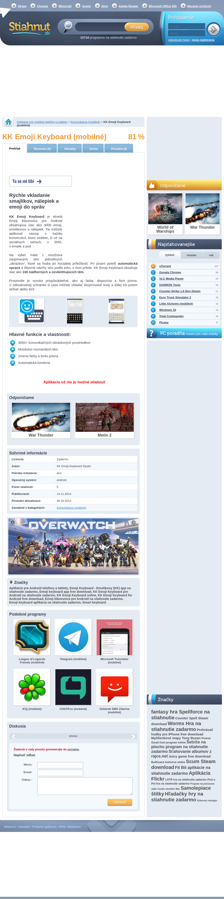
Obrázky (70, 148)
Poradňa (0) (119, 148)
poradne (73, 749)
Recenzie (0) (42, 148)
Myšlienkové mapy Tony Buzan (176, 738)
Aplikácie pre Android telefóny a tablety (38, 588)
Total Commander (171, 316)
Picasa (163, 322)
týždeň (169, 255)
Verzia (93, 148)
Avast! (86, 6)
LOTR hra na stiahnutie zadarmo (186, 779)
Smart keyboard (94, 602)
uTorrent (165, 266)
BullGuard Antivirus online (168, 762)
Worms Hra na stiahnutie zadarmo (176, 726)
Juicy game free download (190, 756)
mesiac (192, 255)
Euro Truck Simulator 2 (175, 297)
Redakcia (74, 826)
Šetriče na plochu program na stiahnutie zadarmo (179, 747)
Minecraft (64, 6)
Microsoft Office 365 (163, 6)
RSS (62, 826)
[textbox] (101, 26)
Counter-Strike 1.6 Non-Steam (179, 291)
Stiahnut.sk (29, 28)
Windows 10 (167, 310)
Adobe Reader (128, 6)
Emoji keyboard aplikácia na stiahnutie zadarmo (45, 602)
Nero (104, 6)
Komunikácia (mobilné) (85, 122)
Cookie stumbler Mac (168, 789)
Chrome (42, 6)
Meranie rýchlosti (199, 6)
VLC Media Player (171, 278)
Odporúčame (172, 185)
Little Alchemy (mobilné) (176, 303)
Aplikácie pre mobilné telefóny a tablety (42, 122)
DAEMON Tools (170, 285)
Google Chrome (170, 272)
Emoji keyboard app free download (65, 591)
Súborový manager (207, 800)
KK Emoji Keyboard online (76, 595)
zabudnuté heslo (179, 40)
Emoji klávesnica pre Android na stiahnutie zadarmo (84, 599)
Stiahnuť (10, 826)
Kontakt (24, 826)
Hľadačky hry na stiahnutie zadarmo (177, 796)
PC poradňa (189, 333)
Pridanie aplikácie (44, 826)
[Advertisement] (112, 81)
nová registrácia (203, 40)
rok (211, 255)
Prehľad (14, 148)
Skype (22, 6)
